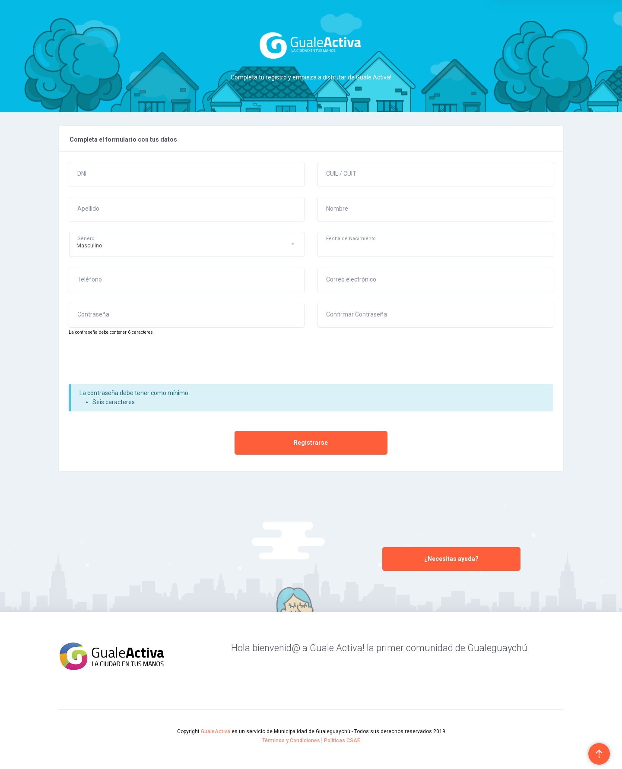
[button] (187, 244)
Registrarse (311, 442)
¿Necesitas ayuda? (451, 558)
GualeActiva (215, 731)
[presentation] (134, 363)
